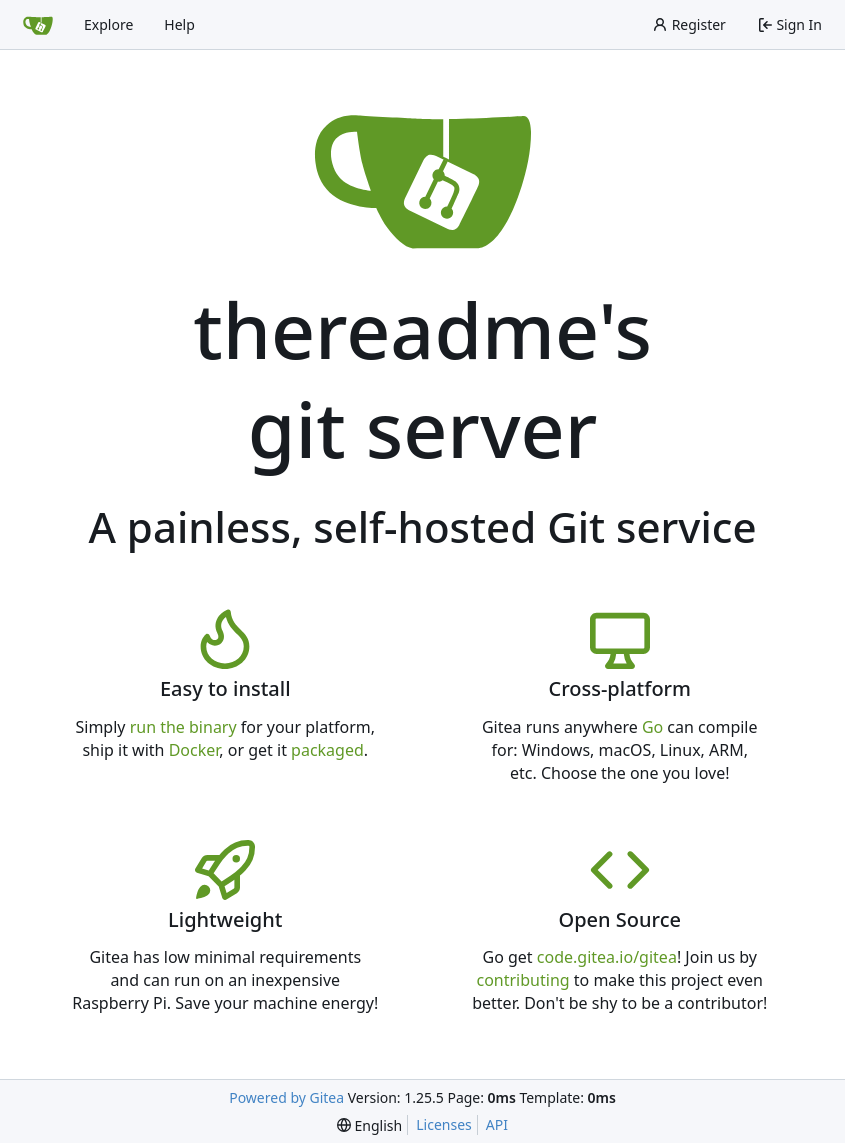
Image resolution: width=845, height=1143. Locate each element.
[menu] (369, 1125)
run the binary (183, 727)
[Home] (38, 25)
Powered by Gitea (286, 1097)
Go (652, 727)
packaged (327, 750)
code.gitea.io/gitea (607, 957)
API (497, 1124)
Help (179, 24)
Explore (108, 24)
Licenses (444, 1124)
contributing (522, 980)
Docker (194, 750)
